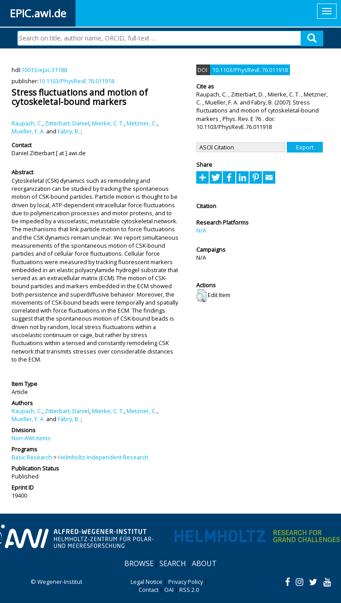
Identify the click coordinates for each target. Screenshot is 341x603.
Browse (139, 563)
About (204, 563)
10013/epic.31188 (44, 70)
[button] (201, 295)
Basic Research (32, 457)
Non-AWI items (31, 438)
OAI (169, 590)
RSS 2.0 (189, 590)
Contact (149, 590)
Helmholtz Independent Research (103, 457)
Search (172, 563)
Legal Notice (147, 582)
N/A (201, 230)
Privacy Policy (185, 582)
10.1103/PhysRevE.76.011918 (76, 81)
